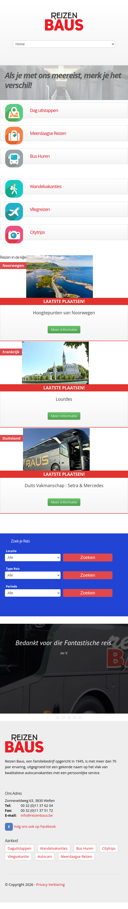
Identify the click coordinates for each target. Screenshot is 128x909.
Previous (7, 672)
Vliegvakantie (18, 856)
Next (121, 672)
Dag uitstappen (44, 110)
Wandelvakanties (45, 186)
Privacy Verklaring (50, 884)
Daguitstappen (19, 848)
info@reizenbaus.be (37, 815)
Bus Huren (40, 156)
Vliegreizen (40, 209)
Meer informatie (64, 329)
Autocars (45, 856)
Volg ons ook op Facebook (30, 826)
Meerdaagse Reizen (48, 133)
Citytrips (37, 232)
